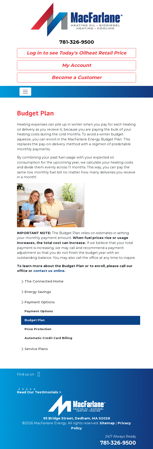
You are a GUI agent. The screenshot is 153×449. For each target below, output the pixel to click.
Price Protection (38, 329)
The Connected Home (44, 281)
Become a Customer (77, 77)
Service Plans (36, 349)
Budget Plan (35, 320)
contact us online (48, 271)
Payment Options (40, 302)
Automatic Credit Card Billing (48, 338)
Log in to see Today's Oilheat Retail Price (76, 53)
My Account (76, 65)
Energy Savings (38, 292)
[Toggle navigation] (25, 92)
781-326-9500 (76, 42)
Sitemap (107, 423)
